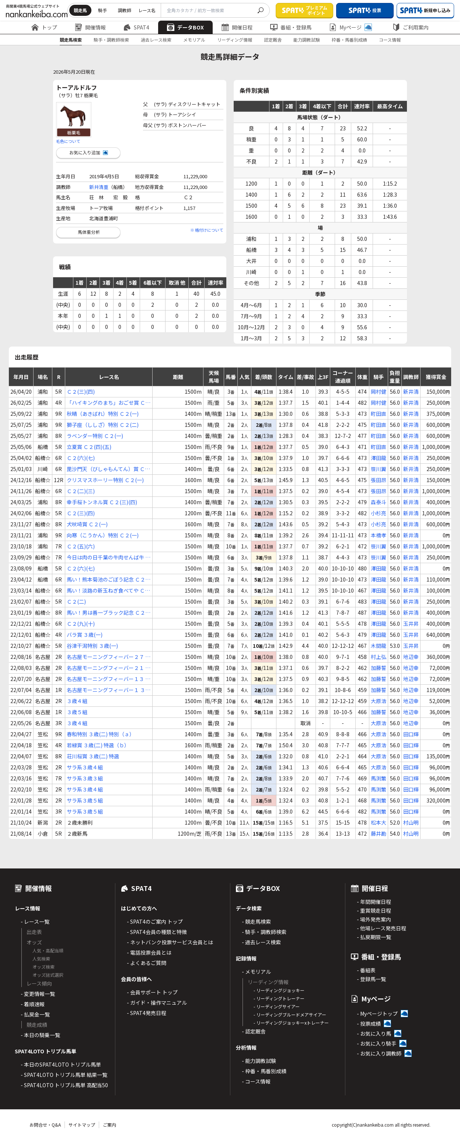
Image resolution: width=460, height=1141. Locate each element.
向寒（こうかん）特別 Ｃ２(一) (103, 535)
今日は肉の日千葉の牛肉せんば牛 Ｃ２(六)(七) (108, 557)
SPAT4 (136, 27)
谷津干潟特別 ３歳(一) (92, 645)
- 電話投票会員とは (149, 952)
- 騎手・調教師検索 (264, 931)
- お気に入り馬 (374, 1033)
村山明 (411, 822)
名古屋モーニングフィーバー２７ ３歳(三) (108, 657)
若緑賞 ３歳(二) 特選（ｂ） (98, 745)
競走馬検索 (71, 39)
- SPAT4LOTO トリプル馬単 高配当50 (64, 1085)
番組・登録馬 (290, 27)
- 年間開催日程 (374, 901)
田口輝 (411, 734)
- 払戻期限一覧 (374, 937)
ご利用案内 (411, 27)
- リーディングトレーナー (279, 998)
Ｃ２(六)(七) (81, 457)
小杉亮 (378, 513)
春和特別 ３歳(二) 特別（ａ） (101, 734)
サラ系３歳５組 (85, 800)
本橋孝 (378, 535)
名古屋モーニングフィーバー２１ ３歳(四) (108, 668)
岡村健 (378, 391)
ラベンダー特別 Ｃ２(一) (95, 435)
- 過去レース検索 (261, 942)
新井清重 (98, 186)
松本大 (378, 822)
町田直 (378, 413)
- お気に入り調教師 (379, 1053)
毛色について (68, 141)
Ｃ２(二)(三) (81, 491)
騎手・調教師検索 (111, 39)
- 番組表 (366, 970)
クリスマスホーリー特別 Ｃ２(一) (105, 480)
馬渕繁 (378, 778)
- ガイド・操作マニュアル (157, 1002)
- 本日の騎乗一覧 (40, 1035)
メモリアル (194, 39)
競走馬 (80, 10)
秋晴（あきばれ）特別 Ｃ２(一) (103, 413)
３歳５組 (77, 712)
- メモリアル (256, 971)
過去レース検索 (156, 39)
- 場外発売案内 (374, 919)
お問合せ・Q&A (45, 1124)
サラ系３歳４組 (85, 767)
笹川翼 (378, 469)
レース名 (147, 10)
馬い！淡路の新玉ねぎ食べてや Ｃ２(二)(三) (108, 590)
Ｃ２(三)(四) (81, 391)
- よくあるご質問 (146, 962)
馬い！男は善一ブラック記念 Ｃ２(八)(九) (106, 613)
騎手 (102, 10)
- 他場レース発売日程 (381, 928)
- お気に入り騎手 (376, 1043)
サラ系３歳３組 (85, 778)
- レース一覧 (35, 921)
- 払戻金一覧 (35, 1014)
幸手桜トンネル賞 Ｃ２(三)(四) (102, 502)
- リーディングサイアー (277, 1006)
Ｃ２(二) (76, 601)
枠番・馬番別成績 (349, 39)
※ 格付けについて (206, 230)
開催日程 (237, 27)
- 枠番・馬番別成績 (264, 1071)
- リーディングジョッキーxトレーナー (291, 1022)
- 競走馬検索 (256, 921)
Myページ (350, 27)
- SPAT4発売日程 (146, 1013)
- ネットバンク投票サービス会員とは (170, 942)
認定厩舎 (273, 39)
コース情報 (390, 39)
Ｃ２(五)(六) (81, 546)
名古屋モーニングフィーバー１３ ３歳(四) (108, 679)
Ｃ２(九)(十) (81, 623)
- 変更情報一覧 (38, 993)
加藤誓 (378, 667)
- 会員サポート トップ (152, 992)
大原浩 (378, 701)
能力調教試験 (306, 39)
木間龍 (378, 645)
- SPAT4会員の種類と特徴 (157, 931)
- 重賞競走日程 (374, 910)
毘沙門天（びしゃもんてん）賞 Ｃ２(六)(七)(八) (108, 469)
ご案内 (109, 1124)
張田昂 (378, 480)
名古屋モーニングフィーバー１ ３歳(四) (108, 690)
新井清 (411, 391)
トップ (44, 27)
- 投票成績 (369, 1023)
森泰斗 (378, 502)
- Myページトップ (377, 1013)
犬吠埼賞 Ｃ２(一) (87, 524)
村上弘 (378, 656)
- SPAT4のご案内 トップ (155, 921)
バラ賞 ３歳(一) (84, 634)
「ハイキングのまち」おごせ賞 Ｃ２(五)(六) (108, 403)
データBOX (185, 27)
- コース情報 (256, 1081)
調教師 (124, 10)
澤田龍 (378, 457)
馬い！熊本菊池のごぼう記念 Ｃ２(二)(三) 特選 (106, 579)
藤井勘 (378, 833)
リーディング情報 (234, 39)
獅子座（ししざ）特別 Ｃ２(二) (103, 424)
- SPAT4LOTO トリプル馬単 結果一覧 (64, 1074)
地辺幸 (411, 656)
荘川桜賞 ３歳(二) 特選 (93, 756)
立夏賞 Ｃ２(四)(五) (89, 446)
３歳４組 (77, 701)
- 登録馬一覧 (371, 979)
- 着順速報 (33, 1004)
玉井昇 (411, 623)
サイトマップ (82, 1124)
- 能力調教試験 (259, 1060)
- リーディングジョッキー (279, 990)
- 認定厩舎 (254, 1031)
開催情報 (90, 27)
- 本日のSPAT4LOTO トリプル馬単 (61, 1064)
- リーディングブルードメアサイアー (290, 1014)
